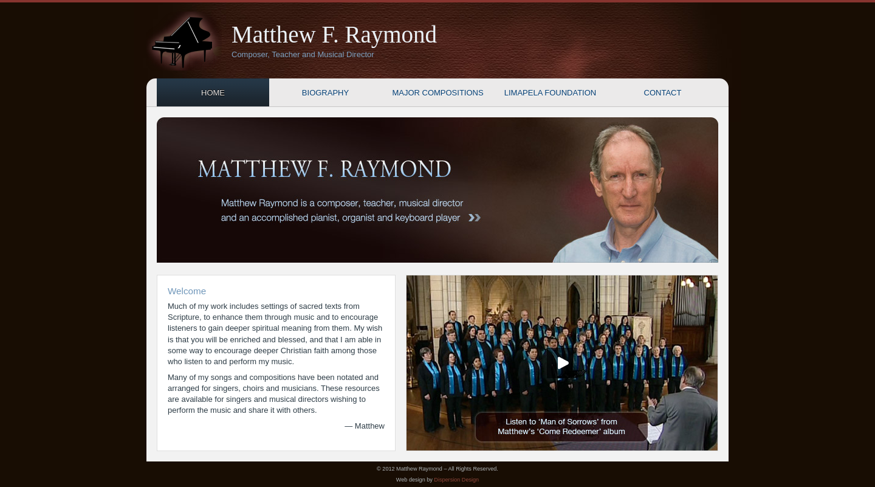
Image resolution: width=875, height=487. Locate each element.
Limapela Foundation (550, 92)
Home (213, 92)
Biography (325, 92)
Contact (663, 92)
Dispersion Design (456, 480)
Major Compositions (437, 92)
